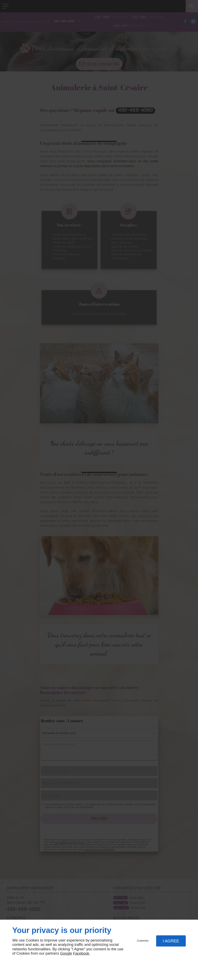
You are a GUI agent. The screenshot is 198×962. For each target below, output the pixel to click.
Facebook (81, 953)
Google (66, 953)
